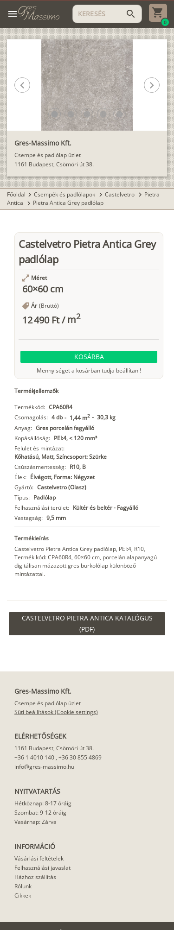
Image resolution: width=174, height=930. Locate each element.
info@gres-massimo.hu (44, 767)
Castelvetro (120, 194)
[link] (87, 623)
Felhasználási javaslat (42, 868)
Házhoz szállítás (35, 877)
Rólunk (23, 886)
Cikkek (22, 895)
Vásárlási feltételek (39, 858)
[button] (54, 114)
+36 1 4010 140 (34, 757)
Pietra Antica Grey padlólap (68, 203)
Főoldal (16, 194)
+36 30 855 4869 (80, 757)
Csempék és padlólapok (65, 194)
